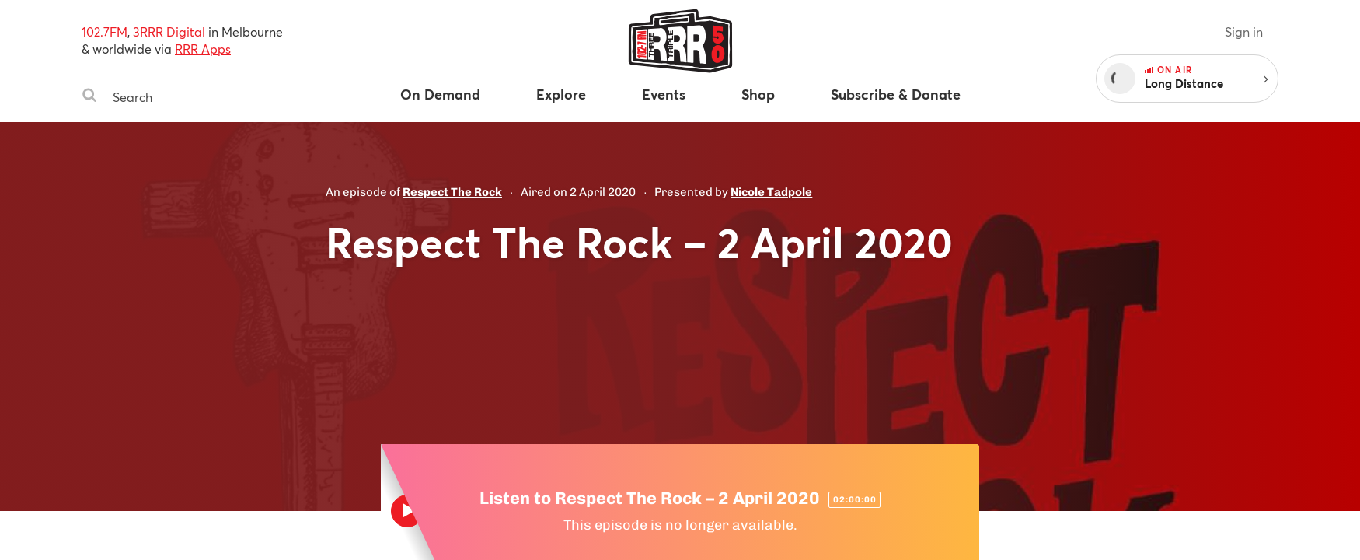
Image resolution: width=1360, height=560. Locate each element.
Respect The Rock (452, 192)
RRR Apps (203, 48)
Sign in (1244, 31)
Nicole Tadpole (771, 192)
